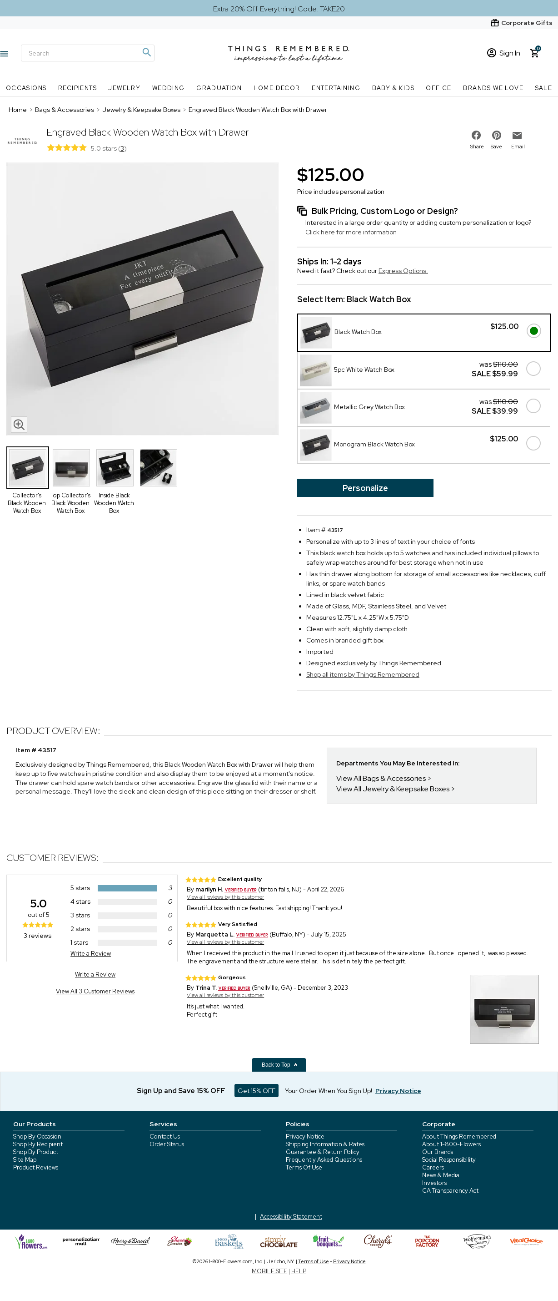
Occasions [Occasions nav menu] (26, 88)
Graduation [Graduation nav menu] (219, 88)
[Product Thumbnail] (27, 467)
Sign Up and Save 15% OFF (181, 1090)
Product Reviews (35, 1167)
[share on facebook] (476, 135)
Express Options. (403, 271)
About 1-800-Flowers (451, 1144)
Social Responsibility (449, 1160)
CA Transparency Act (450, 1191)
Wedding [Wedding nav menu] (168, 88)
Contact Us (164, 1136)
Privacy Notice (305, 1136)
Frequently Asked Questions (324, 1160)
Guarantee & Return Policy (322, 1152)
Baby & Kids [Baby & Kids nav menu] (393, 88)
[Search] (87, 53)
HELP (298, 1271)
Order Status (166, 1144)
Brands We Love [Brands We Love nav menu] (493, 88)
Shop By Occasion (37, 1136)
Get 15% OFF (256, 1091)
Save (496, 146)
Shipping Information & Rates (325, 1144)
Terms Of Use (304, 1167)
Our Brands (437, 1152)
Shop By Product (35, 1152)
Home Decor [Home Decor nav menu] (277, 88)
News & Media (440, 1175)
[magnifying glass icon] (19, 424)
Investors (434, 1183)
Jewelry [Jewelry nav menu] (124, 88)
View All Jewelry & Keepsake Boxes (392, 789)
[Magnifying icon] (146, 52)
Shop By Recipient (38, 1144)
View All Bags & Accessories (381, 778)
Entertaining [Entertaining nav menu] (336, 88)
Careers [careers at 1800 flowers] (433, 1167)
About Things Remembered (459, 1136)
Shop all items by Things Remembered (362, 674)
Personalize (365, 488)
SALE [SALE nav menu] (544, 88)
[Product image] (142, 299)
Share (477, 146)
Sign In (503, 53)
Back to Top (280, 1065)
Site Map (24, 1160)
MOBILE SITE (269, 1271)
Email (518, 146)
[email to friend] (517, 135)
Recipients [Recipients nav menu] (77, 88)
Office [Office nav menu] (438, 88)
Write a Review (90, 953)
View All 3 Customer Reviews (95, 991)
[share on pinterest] (496, 135)
